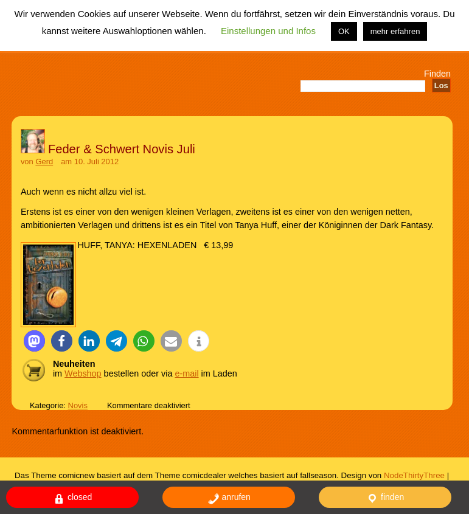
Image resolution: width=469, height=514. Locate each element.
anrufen (229, 498)
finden (385, 498)
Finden (437, 73)
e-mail (186, 373)
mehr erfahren (395, 31)
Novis (78, 405)
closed (72, 498)
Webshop (83, 373)
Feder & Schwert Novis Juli (121, 149)
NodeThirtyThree (414, 475)
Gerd (44, 161)
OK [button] (344, 31)
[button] (34, 341)
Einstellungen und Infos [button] (268, 31)
